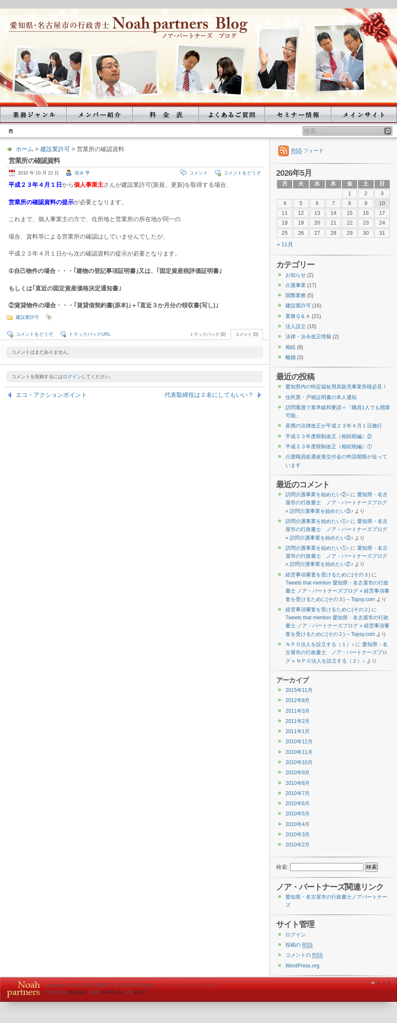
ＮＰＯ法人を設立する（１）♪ (319, 644)
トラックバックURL (90, 334)
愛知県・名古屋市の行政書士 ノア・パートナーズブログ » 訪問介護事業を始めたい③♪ (336, 503)
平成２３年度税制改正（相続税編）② (328, 436)
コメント (198, 172)
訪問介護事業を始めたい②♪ (317, 494)
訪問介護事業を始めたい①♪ (317, 521)
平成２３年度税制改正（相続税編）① (328, 447)
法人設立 (295, 326)
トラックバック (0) (208, 334)
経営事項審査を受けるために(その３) (327, 575)
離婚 (290, 357)
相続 (290, 347)
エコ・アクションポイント (51, 394)
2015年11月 (299, 690)
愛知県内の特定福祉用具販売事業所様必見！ (336, 387)
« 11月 (285, 244)
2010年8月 (297, 783)
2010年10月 (299, 762)
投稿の (299, 945)
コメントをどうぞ (242, 172)
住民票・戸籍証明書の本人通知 (321, 397)
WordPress (21, 989)
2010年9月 (297, 773)
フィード (307, 151)
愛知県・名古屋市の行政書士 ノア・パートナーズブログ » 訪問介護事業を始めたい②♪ (336, 556)
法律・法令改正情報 (308, 337)
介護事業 (295, 285)
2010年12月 (299, 742)
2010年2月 (297, 845)
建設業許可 (55, 149)
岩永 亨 (82, 172)
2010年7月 (297, 793)
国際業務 (295, 295)
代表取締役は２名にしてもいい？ (209, 394)
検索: (282, 867)
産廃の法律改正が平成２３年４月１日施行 (333, 426)
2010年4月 (297, 824)
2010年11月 (299, 752)
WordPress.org (302, 966)
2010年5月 (297, 814)
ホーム (9, 131)
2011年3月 (297, 711)
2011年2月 (297, 721)
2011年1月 (297, 731)
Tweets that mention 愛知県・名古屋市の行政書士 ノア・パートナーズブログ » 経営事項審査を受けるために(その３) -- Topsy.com (337, 591)
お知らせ (295, 275)
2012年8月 (297, 700)
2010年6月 (297, 804)
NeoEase (77, 992)
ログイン (72, 376)
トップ (384, 983)
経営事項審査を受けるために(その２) (327, 610)
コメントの (304, 955)
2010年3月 (297, 835)
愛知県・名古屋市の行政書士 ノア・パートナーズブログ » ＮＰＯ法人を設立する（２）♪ (336, 652)
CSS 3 (141, 992)
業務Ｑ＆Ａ (297, 316)
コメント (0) (246, 334)
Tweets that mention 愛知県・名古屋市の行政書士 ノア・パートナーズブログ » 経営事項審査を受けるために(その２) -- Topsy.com (337, 626)
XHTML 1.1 (112, 992)
